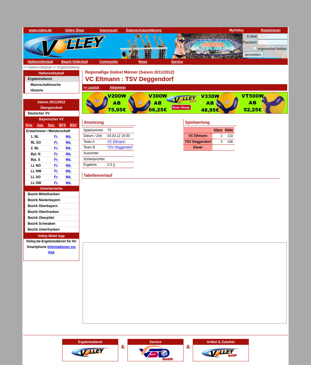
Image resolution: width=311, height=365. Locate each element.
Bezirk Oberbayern (43, 206)
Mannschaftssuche (46, 85)
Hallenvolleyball (40, 62)
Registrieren (270, 30)
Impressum (109, 30)
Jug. (40, 125)
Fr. (56, 137)
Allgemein (118, 87)
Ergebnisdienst (40, 79)
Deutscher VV (39, 113)
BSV (73, 125)
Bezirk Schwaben (41, 224)
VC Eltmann (116, 142)
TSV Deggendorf (119, 147)
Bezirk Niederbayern (44, 200)
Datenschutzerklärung (143, 30)
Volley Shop (74, 30)
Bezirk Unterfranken (44, 229)
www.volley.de (40, 30)
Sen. (51, 125)
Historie (37, 90)
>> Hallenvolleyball (37, 67)
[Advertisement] (184, 282)
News (142, 62)
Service (177, 62)
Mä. (68, 137)
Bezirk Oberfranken (43, 212)
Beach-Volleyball (74, 62)
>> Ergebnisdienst (66, 67)
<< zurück (91, 87)
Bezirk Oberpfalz (41, 218)
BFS (62, 125)
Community (108, 62)
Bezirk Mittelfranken (44, 194)
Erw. (29, 125)
